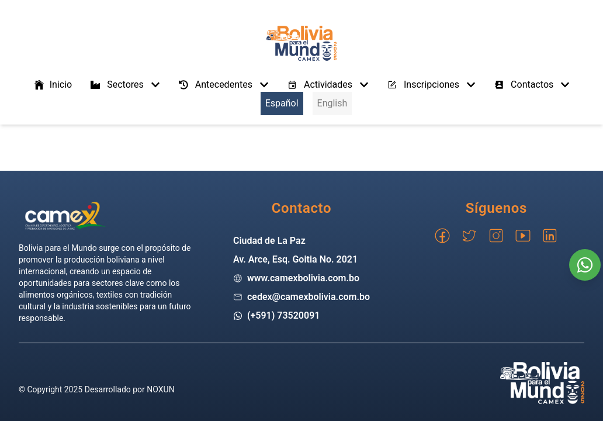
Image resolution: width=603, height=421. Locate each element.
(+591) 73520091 (283, 315)
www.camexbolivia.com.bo (303, 278)
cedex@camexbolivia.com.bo (308, 296)
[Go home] (65, 216)
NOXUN (160, 389)
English (332, 103)
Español (282, 103)
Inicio (52, 85)
